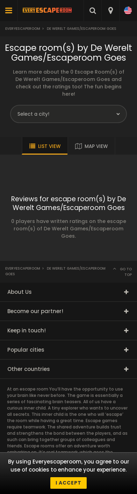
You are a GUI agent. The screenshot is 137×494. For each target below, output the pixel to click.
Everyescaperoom (22, 28)
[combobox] (110, 10)
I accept (68, 482)
